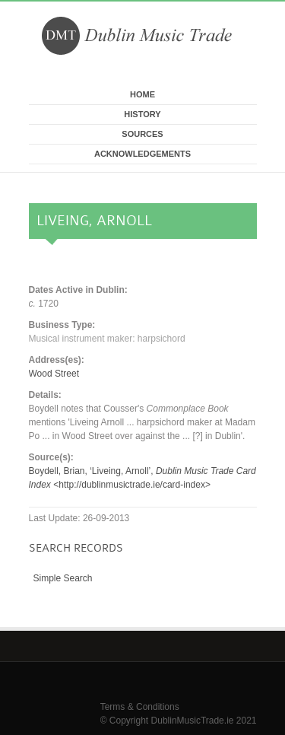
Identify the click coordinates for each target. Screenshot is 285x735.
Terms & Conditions (139, 707)
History (142, 114)
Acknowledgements (142, 153)
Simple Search (63, 578)
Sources (142, 133)
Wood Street (54, 373)
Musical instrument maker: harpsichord (107, 338)
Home (142, 94)
